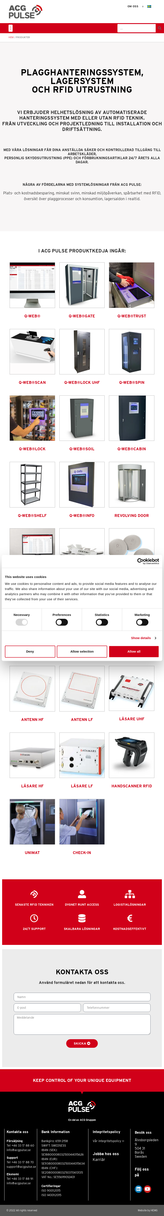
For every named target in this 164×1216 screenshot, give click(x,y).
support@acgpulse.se (21, 1166)
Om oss (132, 6)
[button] (11, 28)
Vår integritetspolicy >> (108, 1141)
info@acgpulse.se (19, 1150)
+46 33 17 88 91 (22, 1178)
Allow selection (82, 651)
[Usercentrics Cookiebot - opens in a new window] (140, 561)
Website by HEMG (148, 1210)
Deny (30, 651)
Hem (11, 37)
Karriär (99, 1159)
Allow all (134, 651)
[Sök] (160, 28)
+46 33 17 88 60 (23, 1145)
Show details (141, 638)
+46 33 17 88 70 (23, 1162)
